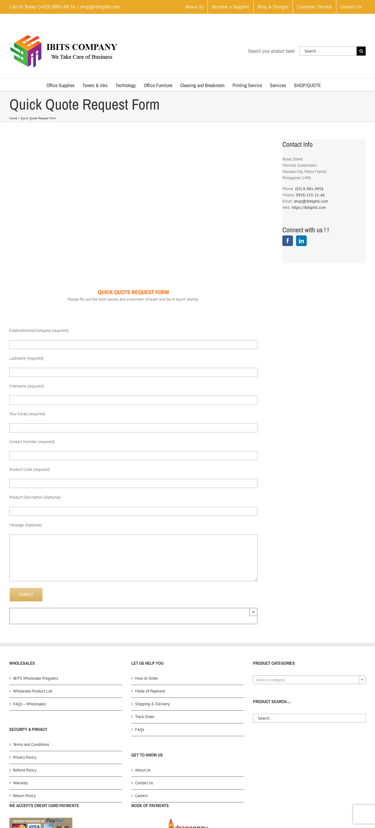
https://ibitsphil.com (309, 207)
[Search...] (328, 51)
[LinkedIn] (301, 240)
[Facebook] (287, 240)
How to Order (146, 678)
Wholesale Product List (32, 691)
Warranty (20, 783)
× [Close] (253, 611)
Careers (141, 795)
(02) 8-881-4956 (309, 188)
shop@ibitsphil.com (100, 7)
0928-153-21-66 (310, 195)
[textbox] (309, 680)
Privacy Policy (24, 757)
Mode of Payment (150, 691)
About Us (142, 770)
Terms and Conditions (31, 744)
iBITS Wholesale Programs (35, 678)
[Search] (361, 51)
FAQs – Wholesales (29, 704)
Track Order (144, 716)
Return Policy (24, 795)
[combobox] (309, 679)
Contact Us (144, 783)
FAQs (139, 729)
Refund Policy (25, 770)
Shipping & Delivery (152, 704)
